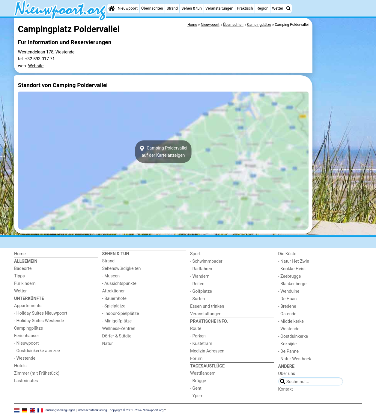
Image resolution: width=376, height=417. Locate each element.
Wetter (277, 8)
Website (36, 65)
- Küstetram (201, 343)
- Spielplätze (114, 306)
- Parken (198, 336)
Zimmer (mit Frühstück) (36, 373)
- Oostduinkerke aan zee (37, 350)
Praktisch (245, 8)
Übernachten (152, 8)
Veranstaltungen (219, 8)
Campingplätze (28, 328)
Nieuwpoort (128, 8)
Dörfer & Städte (117, 336)
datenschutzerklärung (92, 410)
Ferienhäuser (26, 335)
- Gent (195, 388)
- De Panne (288, 351)
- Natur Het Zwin (293, 261)
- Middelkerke (291, 321)
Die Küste (287, 253)
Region (262, 8)
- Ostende (287, 313)
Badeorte (22, 268)
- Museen (111, 276)
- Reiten (197, 283)
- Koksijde (287, 343)
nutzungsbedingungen (60, 410)
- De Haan (287, 298)
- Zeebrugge (289, 276)
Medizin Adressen (207, 351)
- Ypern (196, 395)
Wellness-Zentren (119, 328)
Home (20, 253)
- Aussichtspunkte (119, 283)
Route (195, 328)
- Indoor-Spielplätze (120, 313)
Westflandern (203, 373)
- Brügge (198, 380)
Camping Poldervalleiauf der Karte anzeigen (163, 152)
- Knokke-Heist (292, 268)
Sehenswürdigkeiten (121, 268)
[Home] (111, 8)
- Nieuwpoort (26, 343)
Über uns (286, 373)
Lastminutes (26, 380)
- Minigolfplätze (117, 321)
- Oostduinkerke (293, 336)
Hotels (20, 365)
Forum (196, 358)
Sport (195, 253)
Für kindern (25, 283)
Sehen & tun (191, 8)
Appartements (27, 305)
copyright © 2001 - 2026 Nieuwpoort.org (137, 410)
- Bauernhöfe (114, 298)
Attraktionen (114, 291)
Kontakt (285, 389)
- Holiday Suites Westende (39, 320)
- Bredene (287, 306)
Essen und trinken (207, 306)
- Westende (24, 358)
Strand (172, 8)
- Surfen (197, 298)
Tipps (19, 276)
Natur (107, 343)
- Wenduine (289, 291)
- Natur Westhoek (294, 358)
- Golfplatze (201, 291)
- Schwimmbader (206, 261)
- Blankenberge (292, 283)
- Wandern (199, 276)
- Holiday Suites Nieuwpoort (40, 313)
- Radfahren (201, 268)
